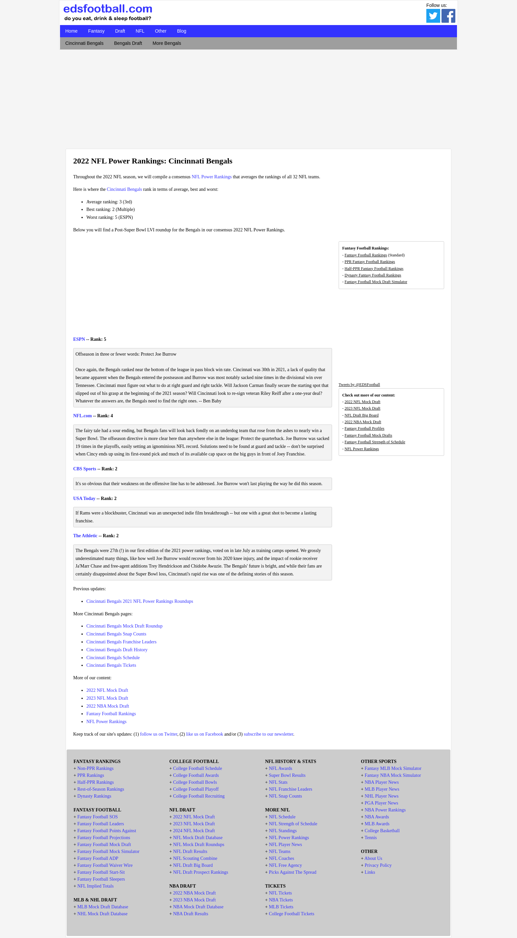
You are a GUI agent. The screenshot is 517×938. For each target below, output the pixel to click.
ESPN (79, 339)
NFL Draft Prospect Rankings (200, 872)
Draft (120, 31)
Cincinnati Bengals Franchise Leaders (121, 641)
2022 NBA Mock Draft (107, 706)
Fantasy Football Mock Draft (104, 844)
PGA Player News (381, 803)
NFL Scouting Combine (195, 858)
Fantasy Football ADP (97, 858)
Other (161, 31)
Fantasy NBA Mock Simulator (393, 775)
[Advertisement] (258, 97)
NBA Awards (377, 816)
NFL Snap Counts (285, 796)
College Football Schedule (197, 768)
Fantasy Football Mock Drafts (368, 435)
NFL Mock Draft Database (198, 837)
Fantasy (96, 31)
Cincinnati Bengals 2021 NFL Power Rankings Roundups (139, 601)
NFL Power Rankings (212, 176)
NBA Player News (382, 782)
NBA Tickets (281, 899)
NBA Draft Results (190, 913)
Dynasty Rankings (94, 796)
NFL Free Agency (285, 865)
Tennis (371, 837)
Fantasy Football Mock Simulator (108, 851)
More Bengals (167, 43)
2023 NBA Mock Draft (194, 899)
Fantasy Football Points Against (106, 830)
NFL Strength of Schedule (293, 823)
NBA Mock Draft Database (198, 906)
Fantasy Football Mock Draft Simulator (376, 281)
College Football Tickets (291, 913)
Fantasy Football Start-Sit (101, 872)
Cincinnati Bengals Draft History (116, 649)
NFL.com (82, 415)
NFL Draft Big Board (362, 415)
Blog (181, 31)
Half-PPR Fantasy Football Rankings (374, 268)
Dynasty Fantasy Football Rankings (373, 275)
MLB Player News (382, 789)
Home (71, 31)
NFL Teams (279, 851)
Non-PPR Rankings (95, 768)
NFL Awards (280, 768)
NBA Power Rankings (385, 809)
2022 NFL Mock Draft (107, 690)
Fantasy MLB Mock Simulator (393, 768)
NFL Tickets (280, 893)
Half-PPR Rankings (95, 782)
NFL (140, 31)
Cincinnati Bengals (84, 43)
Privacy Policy (378, 865)
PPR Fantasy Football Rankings (370, 261)
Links (370, 872)
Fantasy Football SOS (97, 816)
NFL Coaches (281, 858)
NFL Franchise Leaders (290, 789)
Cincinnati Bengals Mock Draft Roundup (124, 626)
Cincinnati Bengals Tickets (111, 665)
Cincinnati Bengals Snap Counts (116, 633)
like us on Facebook (204, 734)
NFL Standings (283, 830)
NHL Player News (382, 796)
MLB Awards (377, 823)
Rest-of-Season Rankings (100, 789)
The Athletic (85, 535)
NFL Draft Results (190, 851)
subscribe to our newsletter (268, 734)
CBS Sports (84, 468)
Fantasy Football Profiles (364, 428)
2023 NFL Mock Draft (107, 698)
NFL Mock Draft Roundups (198, 844)
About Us (373, 858)
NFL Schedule (282, 816)
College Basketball (382, 830)
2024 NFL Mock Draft (194, 830)
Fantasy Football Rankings (111, 713)
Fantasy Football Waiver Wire (105, 865)
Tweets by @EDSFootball (359, 384)
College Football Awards (196, 775)
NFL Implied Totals (95, 886)
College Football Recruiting (199, 796)
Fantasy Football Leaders (100, 823)
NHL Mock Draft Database (102, 913)
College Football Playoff (196, 789)
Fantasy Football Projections (103, 837)
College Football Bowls (195, 782)
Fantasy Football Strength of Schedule (375, 442)
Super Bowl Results (287, 775)
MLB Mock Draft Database (102, 906)
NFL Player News (285, 844)
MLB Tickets (281, 906)
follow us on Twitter (158, 734)
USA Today (84, 498)
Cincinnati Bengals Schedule (113, 657)
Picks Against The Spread (292, 872)
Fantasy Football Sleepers (101, 879)
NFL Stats (278, 782)
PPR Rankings (90, 775)
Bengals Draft (128, 43)
